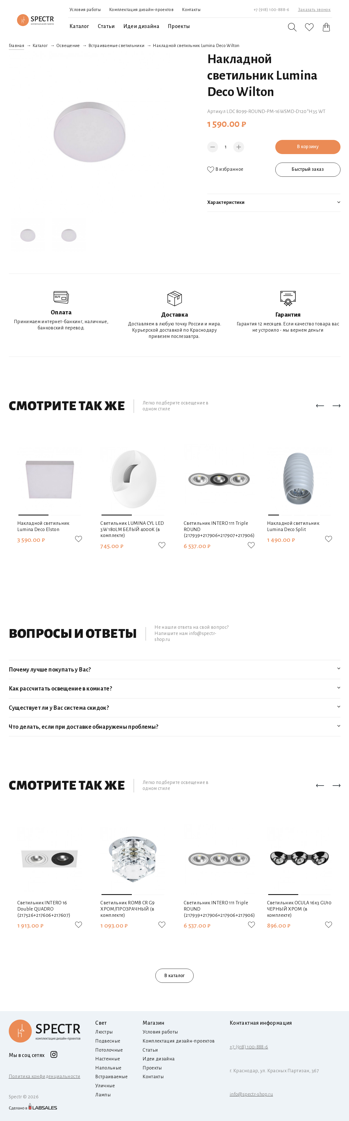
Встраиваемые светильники (116, 45)
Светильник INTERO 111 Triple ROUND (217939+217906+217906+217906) (219, 909)
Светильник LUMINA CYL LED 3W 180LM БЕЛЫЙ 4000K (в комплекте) (132, 529)
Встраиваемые (111, 1076)
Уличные (105, 1085)
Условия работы (85, 9)
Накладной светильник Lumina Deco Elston (43, 526)
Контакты (191, 9)
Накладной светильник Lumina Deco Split (293, 526)
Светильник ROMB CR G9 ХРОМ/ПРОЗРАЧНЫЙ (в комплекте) (127, 909)
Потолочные (109, 1050)
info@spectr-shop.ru (251, 1094)
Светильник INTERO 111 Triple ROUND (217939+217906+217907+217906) (219, 529)
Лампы (103, 1094)
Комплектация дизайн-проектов (141, 9)
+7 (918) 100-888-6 (271, 9)
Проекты (179, 26)
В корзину (308, 146)
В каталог (174, 975)
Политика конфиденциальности (45, 1076)
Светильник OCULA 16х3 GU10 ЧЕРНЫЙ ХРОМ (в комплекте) (299, 909)
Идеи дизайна (141, 26)
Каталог (79, 26)
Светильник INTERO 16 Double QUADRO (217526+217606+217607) (44, 909)
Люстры (104, 1032)
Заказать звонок (314, 9)
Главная (16, 45)
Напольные (108, 1068)
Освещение (68, 45)
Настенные (107, 1059)
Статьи (106, 26)
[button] (320, 406)
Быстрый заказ (307, 169)
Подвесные (107, 1041)
